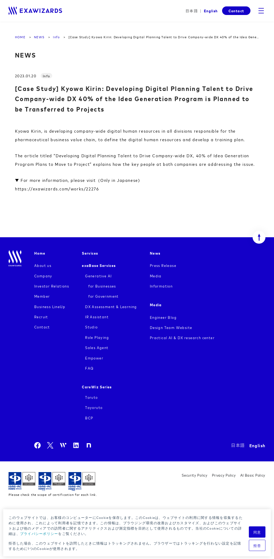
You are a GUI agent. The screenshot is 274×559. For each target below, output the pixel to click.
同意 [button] (257, 532)
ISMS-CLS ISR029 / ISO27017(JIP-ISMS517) (52, 481)
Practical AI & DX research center (182, 337)
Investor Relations (51, 285)
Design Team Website (171, 327)
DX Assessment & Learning (111, 306)
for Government (103, 295)
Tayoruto (93, 407)
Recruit (41, 316)
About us (42, 265)
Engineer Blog (163, 317)
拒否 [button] (257, 545)
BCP (89, 417)
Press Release (163, 265)
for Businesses (102, 285)
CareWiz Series (97, 386)
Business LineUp (49, 306)
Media (156, 275)
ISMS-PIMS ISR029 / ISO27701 (81, 481)
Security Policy (195, 474)
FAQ (89, 367)
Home (39, 253)
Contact (236, 10)
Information (161, 285)
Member (42, 295)
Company (43, 275)
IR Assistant (97, 316)
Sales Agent (96, 347)
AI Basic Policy (253, 474)
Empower (94, 357)
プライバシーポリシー (39, 533)
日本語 (191, 11)
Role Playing (97, 337)
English (211, 10)
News (155, 253)
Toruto (91, 397)
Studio (91, 326)
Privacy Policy (224, 474)
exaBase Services (99, 265)
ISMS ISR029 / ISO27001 (22, 481)
